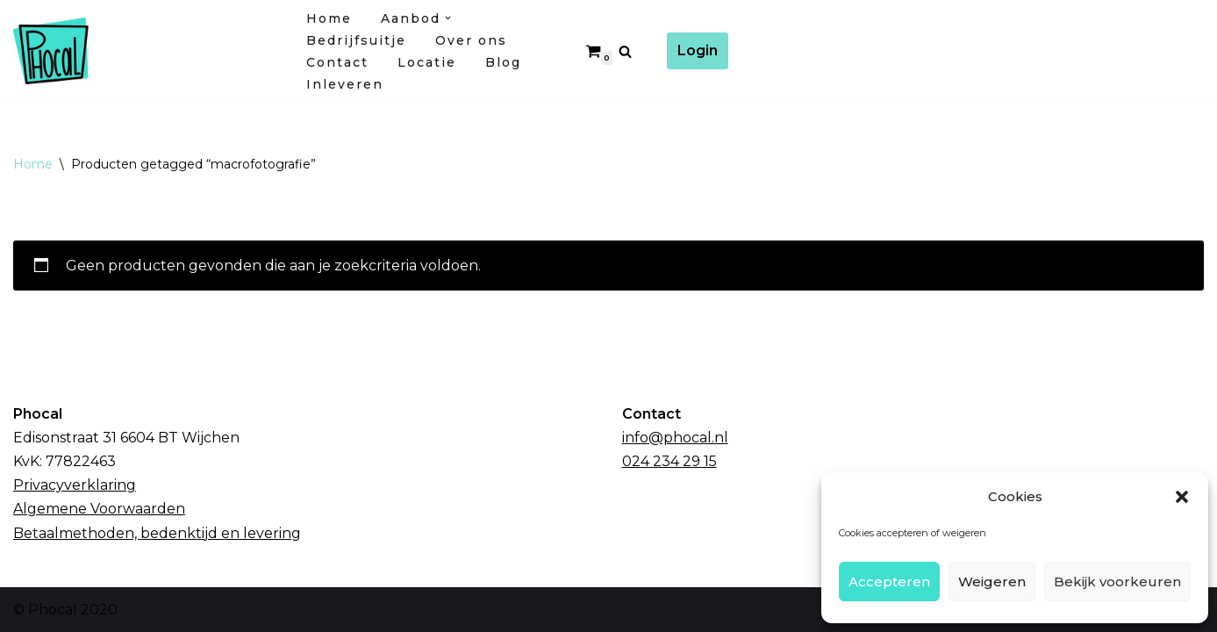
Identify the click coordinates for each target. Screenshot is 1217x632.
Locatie (426, 62)
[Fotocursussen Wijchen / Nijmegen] (144, 50)
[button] (1182, 497)
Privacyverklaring (74, 485)
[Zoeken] (625, 51)
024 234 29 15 (669, 461)
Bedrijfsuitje (356, 40)
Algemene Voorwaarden (99, 508)
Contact (337, 62)
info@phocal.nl (675, 437)
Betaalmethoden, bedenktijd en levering (157, 533)
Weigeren (992, 581)
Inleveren (344, 84)
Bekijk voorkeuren (1117, 581)
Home (329, 18)
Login (697, 50)
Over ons (471, 40)
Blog (503, 62)
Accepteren (889, 581)
